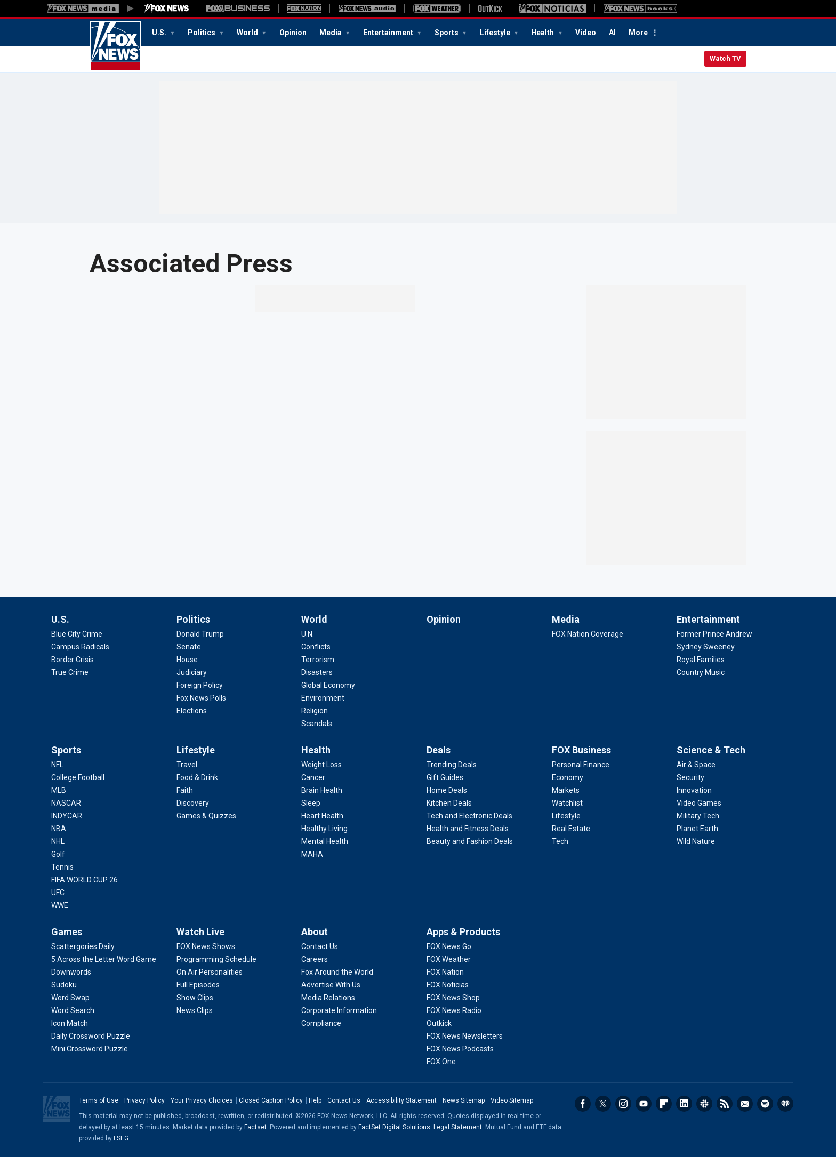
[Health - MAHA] (312, 854)
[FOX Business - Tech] (560, 841)
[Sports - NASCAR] (66, 803)
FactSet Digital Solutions (394, 1127)
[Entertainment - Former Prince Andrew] (714, 634)
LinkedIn (684, 1104)
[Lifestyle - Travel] (186, 764)
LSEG (121, 1138)
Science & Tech (711, 750)
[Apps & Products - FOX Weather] (449, 959)
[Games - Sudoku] (64, 985)
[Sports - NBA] (58, 828)
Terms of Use (98, 1100)
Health (543, 32)
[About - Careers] (314, 959)
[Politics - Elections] (191, 710)
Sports (447, 32)
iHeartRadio (785, 1104)
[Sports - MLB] (58, 790)
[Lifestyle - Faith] (184, 790)
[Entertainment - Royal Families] (701, 659)
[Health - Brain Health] (321, 790)
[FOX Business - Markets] (566, 790)
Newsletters (745, 1104)
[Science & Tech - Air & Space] (696, 764)
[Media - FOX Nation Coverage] (587, 634)
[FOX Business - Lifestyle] (566, 815)
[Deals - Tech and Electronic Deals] (469, 815)
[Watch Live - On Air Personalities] (209, 972)
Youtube (644, 1104)
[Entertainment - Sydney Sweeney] (706, 646)
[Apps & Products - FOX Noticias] (448, 985)
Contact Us (343, 1100)
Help (315, 1100)
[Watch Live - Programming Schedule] (216, 959)
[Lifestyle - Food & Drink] (197, 777)
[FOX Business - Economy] (567, 777)
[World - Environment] (322, 698)
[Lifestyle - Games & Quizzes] (206, 815)
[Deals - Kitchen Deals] (449, 803)
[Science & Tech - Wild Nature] (696, 841)
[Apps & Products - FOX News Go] (449, 946)
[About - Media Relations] (328, 997)
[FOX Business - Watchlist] (567, 803)
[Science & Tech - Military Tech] (698, 815)
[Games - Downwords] (71, 972)
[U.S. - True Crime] (70, 672)
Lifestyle (496, 32)
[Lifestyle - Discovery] (192, 803)
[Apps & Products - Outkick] (439, 1023)
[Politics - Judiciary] (191, 672)
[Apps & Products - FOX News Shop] (453, 997)
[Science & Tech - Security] (690, 777)
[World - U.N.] (307, 634)
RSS (725, 1104)
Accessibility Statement (401, 1100)
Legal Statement (457, 1127)
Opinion (293, 32)
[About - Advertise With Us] (330, 985)
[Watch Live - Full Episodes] (198, 985)
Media (331, 32)
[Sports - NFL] (57, 764)
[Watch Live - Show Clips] (194, 997)
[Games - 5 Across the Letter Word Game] (103, 959)
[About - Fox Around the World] (337, 972)
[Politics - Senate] (188, 646)
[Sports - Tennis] (62, 867)
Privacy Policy (144, 1100)
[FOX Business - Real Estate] (571, 828)
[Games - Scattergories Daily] (83, 946)
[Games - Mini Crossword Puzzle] (89, 1048)
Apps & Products (463, 931)
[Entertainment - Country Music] (701, 672)
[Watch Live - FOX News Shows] (205, 946)
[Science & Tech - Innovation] (694, 790)
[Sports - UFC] (58, 892)
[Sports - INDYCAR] (66, 815)
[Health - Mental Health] (324, 841)
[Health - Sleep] (310, 803)
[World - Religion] (314, 710)
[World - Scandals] (316, 723)
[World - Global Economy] (328, 685)
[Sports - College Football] (77, 777)
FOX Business (581, 750)
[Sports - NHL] (58, 841)
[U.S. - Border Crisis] (72, 659)
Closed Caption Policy (271, 1100)
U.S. (160, 32)
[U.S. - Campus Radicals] (80, 646)
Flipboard (664, 1104)
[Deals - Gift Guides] (445, 777)
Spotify (765, 1104)
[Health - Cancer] (313, 777)
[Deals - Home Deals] (447, 790)
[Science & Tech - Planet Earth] (697, 828)
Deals (439, 750)
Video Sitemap (512, 1100)
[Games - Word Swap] (70, 997)
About (314, 931)
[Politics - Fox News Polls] (201, 698)
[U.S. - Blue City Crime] (76, 634)
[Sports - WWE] (59, 905)
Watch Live (200, 931)
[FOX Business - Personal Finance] (580, 764)
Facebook (583, 1104)
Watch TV (725, 58)
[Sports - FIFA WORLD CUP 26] (84, 879)
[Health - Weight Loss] (321, 764)
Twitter (603, 1104)
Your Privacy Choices (202, 1100)
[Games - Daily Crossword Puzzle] (90, 1036)
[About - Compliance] (321, 1023)
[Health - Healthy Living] (324, 828)
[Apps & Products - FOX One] (441, 1061)
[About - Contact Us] (319, 946)
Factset (255, 1127)
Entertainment (389, 32)
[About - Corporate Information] (339, 1010)
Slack (704, 1104)
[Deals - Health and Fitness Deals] (468, 828)
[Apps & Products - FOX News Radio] (454, 1010)
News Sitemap (464, 1100)
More (638, 32)
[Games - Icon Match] (69, 1023)
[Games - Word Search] (72, 1010)
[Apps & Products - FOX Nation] (445, 972)
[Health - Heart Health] (322, 815)
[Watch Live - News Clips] (194, 1010)
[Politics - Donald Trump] (200, 634)
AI (612, 32)
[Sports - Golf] (58, 854)
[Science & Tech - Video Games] (699, 803)
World (248, 32)
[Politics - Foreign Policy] (199, 685)
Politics (202, 32)
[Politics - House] (187, 659)
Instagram (623, 1104)
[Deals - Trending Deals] (452, 764)
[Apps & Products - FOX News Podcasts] (460, 1048)
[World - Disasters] (317, 672)
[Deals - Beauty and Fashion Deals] (470, 841)
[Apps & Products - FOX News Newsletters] (465, 1036)
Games (66, 931)
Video (585, 32)
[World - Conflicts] (316, 646)
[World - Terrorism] (317, 659)
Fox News (115, 46)
